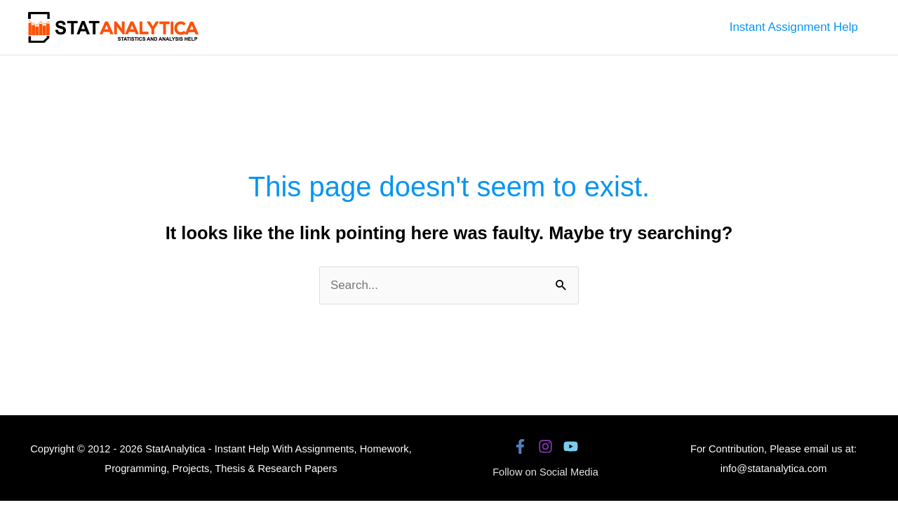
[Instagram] (545, 446)
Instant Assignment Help (794, 27)
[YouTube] (570, 446)
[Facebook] (520, 446)
